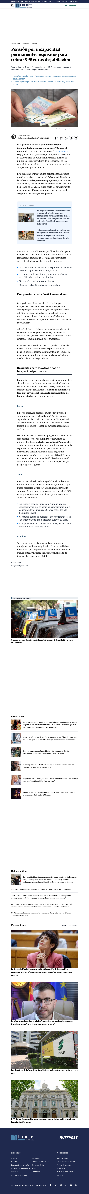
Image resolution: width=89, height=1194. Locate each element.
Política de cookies (64, 1165)
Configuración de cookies (66, 1161)
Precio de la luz (26, 1)
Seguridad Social (38, 1165)
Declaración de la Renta (20, 1165)
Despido (51, 1)
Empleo (14, 1158)
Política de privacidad (65, 1172)
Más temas (36, 1172)
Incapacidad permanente (19, 566)
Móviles (44, 1)
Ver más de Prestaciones (70, 925)
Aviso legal (61, 1168)
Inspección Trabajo (62, 1)
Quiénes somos (62, 1158)
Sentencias (15, 1161)
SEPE (34, 1168)
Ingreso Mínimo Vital (19, 1175)
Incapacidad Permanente (20, 1168)
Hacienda (14, 1172)
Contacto (60, 1175)
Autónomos (36, 1)
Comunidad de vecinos (40, 1161)
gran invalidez (60, 151)
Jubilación (36, 1158)
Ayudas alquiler (75, 1)
